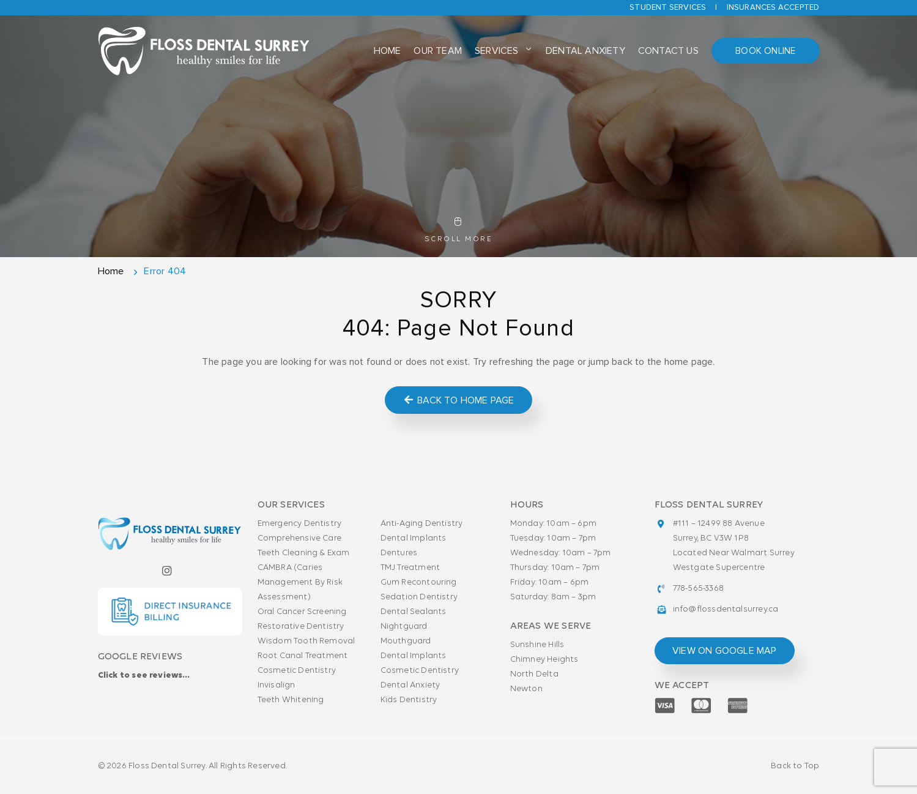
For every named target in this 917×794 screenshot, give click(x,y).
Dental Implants (414, 538)
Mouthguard (406, 641)
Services (495, 52)
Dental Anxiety (582, 52)
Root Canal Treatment (303, 656)
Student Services (667, 8)
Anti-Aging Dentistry (422, 523)
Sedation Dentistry (419, 597)
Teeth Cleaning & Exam (304, 553)
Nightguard (404, 626)
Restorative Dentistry (301, 626)
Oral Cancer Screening (302, 611)
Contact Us (664, 52)
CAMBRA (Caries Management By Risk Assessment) (300, 582)
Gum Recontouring (419, 582)
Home (388, 52)
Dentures (399, 553)
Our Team (438, 52)
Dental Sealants (414, 611)
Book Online (763, 52)
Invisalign (276, 685)
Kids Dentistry (409, 700)
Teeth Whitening (291, 700)
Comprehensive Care (300, 538)
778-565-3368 (698, 588)
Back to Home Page (458, 400)
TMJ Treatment (410, 567)
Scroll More (458, 230)
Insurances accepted (773, 8)
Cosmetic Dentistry (297, 670)
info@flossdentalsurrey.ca (726, 609)
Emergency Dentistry (300, 523)
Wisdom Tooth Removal (306, 641)
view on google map (724, 651)
